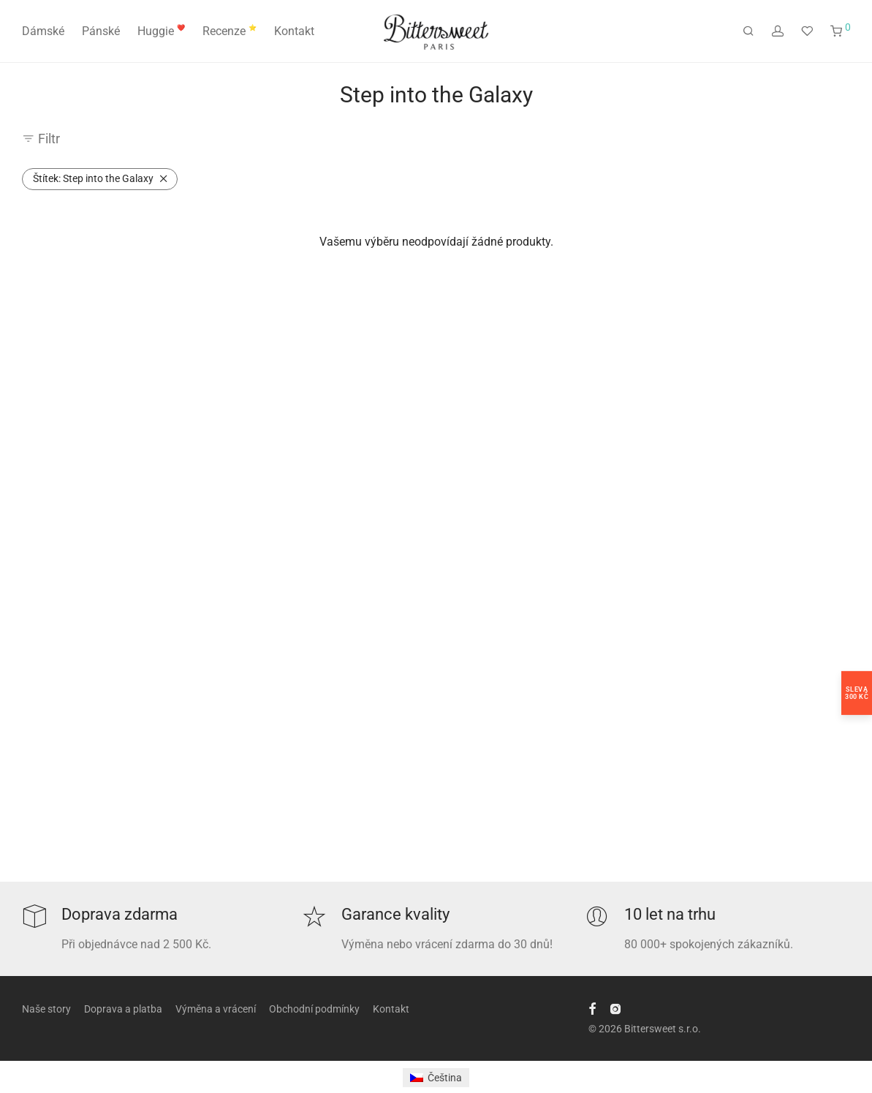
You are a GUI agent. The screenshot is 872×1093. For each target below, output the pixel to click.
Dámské (43, 31)
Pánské (101, 31)
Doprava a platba (123, 1009)
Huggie (161, 31)
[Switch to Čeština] (436, 1077)
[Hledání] (748, 31)
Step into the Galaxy (93, 178)
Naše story (46, 1009)
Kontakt (294, 31)
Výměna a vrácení (215, 1009)
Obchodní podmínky (314, 1009)
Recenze (229, 31)
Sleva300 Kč (856, 692)
